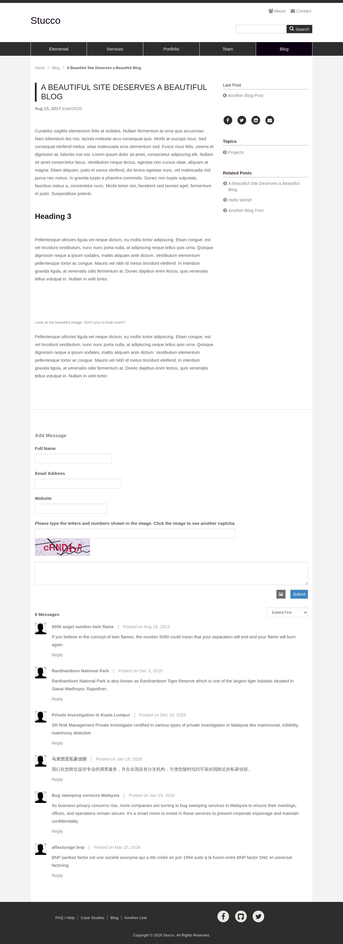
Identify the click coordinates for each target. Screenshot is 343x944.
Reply (57, 654)
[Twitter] (242, 120)
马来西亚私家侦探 (69, 758)
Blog (284, 48)
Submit (299, 594)
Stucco (45, 20)
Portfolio (171, 48)
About (277, 10)
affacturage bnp (68, 847)
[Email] (270, 120)
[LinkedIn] (256, 120)
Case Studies (92, 918)
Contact (301, 10)
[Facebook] (228, 120)
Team (227, 48)
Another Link (135, 918)
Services (115, 48)
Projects (236, 152)
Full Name (45, 448)
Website (43, 498)
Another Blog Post (245, 95)
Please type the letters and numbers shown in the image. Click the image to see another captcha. (135, 523)
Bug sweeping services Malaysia (85, 795)
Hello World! (240, 199)
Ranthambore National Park (80, 670)
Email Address (50, 473)
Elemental (59, 48)
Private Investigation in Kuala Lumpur (91, 714)
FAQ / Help (65, 918)
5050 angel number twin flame (83, 626)
